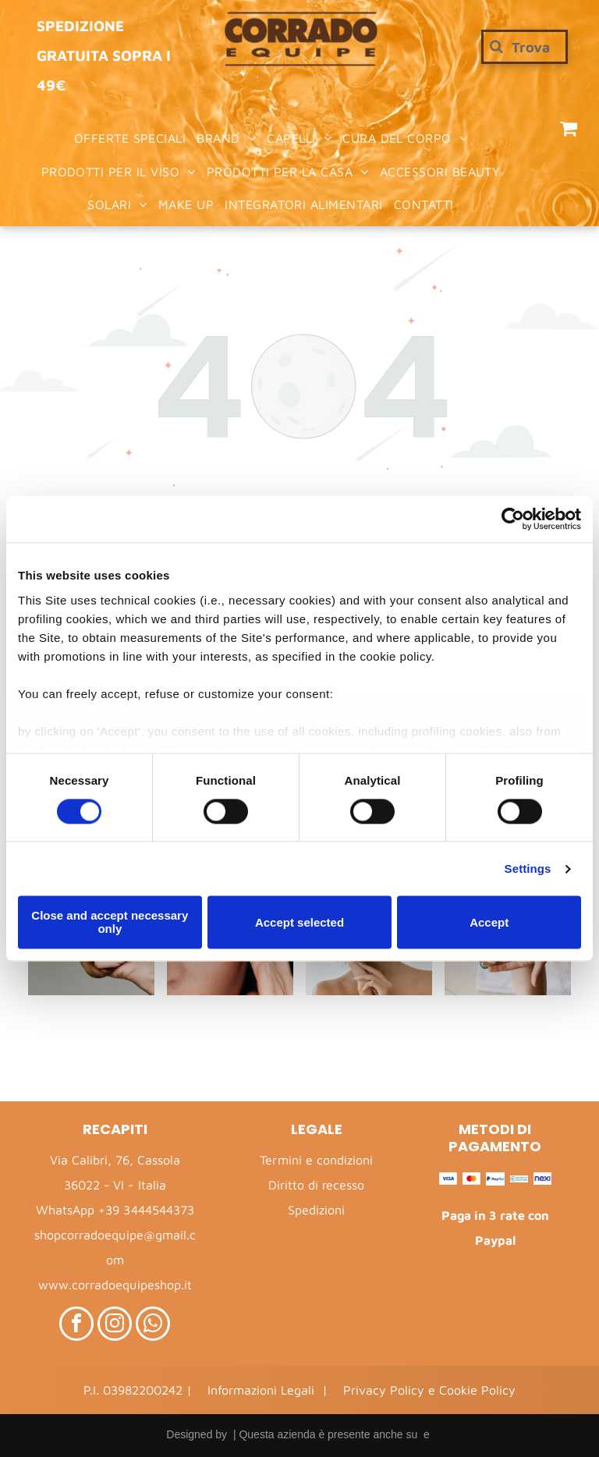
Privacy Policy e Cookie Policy (429, 1390)
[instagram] (114, 1325)
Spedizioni (316, 1210)
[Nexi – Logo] (542, 1179)
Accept (489, 922)
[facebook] (76, 1325)
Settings (528, 868)
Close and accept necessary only (109, 922)
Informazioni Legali (260, 1390)
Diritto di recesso (316, 1185)
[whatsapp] (153, 1325)
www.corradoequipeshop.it (114, 1285)
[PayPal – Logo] (495, 1179)
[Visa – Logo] (448, 1179)
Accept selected (299, 922)
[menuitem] (130, 138)
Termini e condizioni (316, 1160)
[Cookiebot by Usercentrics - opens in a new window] (513, 518)
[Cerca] (524, 47)
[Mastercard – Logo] (471, 1179)
